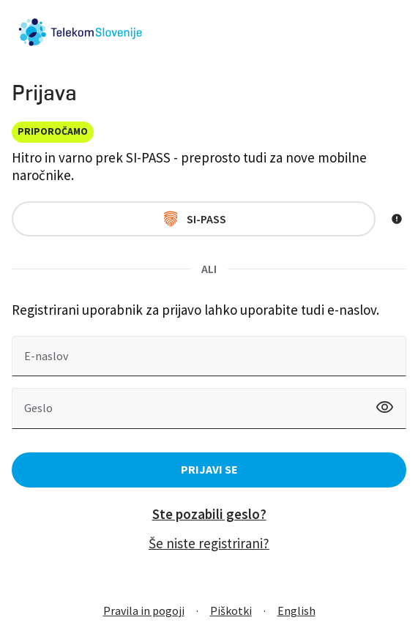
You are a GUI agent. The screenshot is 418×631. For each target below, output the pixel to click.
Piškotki (231, 610)
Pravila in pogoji (143, 610)
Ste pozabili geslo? (209, 514)
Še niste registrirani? (209, 543)
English (296, 610)
